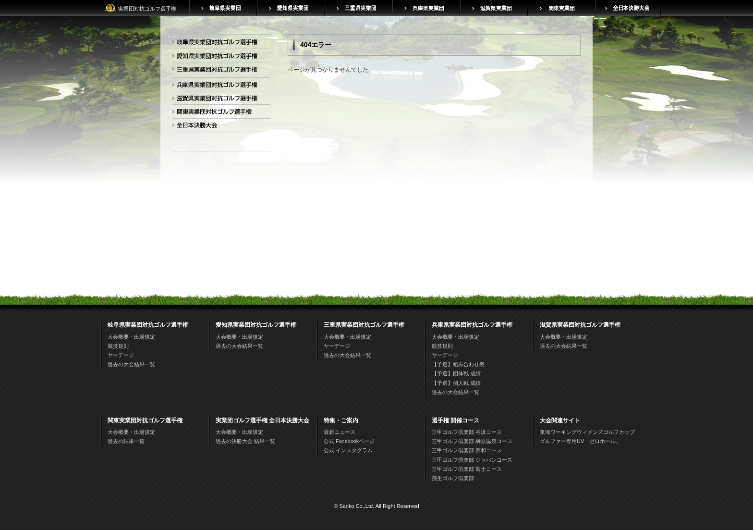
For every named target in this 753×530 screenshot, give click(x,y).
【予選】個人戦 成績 (456, 383)
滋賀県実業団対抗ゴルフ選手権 (219, 99)
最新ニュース (339, 432)
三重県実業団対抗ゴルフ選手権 (219, 70)
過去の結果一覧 (126, 441)
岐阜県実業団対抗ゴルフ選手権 (219, 43)
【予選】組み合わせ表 (458, 364)
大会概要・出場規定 (131, 337)
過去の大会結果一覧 (131, 364)
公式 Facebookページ (349, 441)
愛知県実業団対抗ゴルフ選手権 (219, 57)
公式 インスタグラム (348, 450)
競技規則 (118, 346)
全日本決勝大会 (219, 127)
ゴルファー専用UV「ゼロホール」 (580, 441)
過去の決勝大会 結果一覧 (245, 441)
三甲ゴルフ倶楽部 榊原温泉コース (472, 441)
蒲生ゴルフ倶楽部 (453, 478)
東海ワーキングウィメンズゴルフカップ (587, 432)
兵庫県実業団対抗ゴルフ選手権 (219, 86)
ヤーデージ (121, 355)
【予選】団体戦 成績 (456, 373)
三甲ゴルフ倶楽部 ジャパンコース (472, 460)
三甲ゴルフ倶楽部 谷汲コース (467, 432)
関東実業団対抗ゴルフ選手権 (219, 113)
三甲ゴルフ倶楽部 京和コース (467, 450)
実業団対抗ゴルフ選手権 (147, 9)
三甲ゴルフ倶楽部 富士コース (467, 469)
